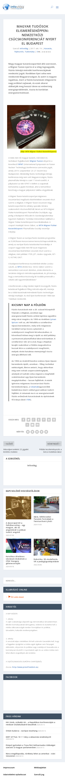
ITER (28, 399)
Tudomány (30, 51)
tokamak (34, 386)
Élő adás (15, 597)
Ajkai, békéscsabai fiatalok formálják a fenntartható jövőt (43, 519)
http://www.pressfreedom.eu (25, 667)
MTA (20, 266)
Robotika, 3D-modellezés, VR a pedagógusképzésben (46, 560)
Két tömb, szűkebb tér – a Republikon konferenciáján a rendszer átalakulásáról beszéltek (30, 723)
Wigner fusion (36, 161)
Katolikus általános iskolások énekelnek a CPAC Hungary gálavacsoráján (16, 560)
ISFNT (20, 164)
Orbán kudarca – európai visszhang (21, 731)
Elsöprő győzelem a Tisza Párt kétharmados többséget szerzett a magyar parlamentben (30, 746)
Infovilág (24, 48)
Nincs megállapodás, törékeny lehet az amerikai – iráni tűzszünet (30, 754)
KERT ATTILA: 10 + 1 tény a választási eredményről (28, 737)
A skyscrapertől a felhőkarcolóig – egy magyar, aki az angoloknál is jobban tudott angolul (16, 527)
